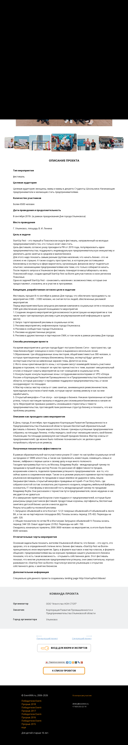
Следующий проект (82, 638)
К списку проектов (64, 670)
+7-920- (75, 706)
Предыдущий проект (47, 638)
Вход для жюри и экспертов (64, 648)
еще (23, 727)
